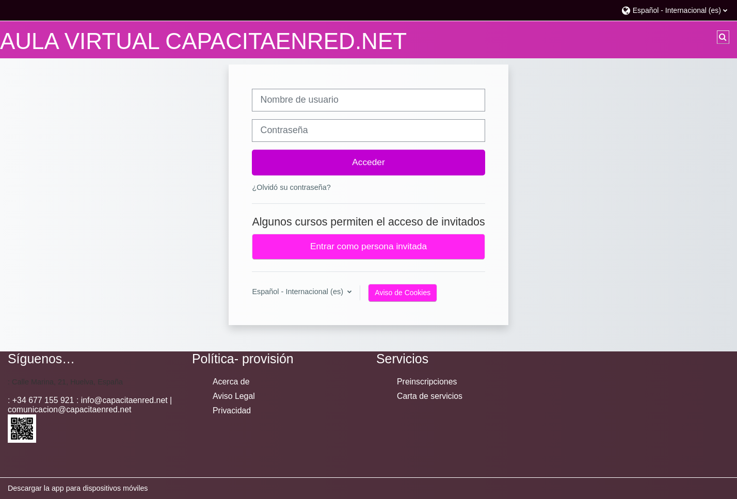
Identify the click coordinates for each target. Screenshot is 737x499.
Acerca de (231, 381)
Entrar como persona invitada (368, 246)
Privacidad (232, 410)
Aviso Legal (234, 396)
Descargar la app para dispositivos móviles (78, 488)
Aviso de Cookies (402, 292)
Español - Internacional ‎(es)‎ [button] (298, 291)
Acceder (368, 162)
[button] (674, 10)
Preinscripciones (427, 381)
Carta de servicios (429, 396)
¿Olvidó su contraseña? (291, 187)
